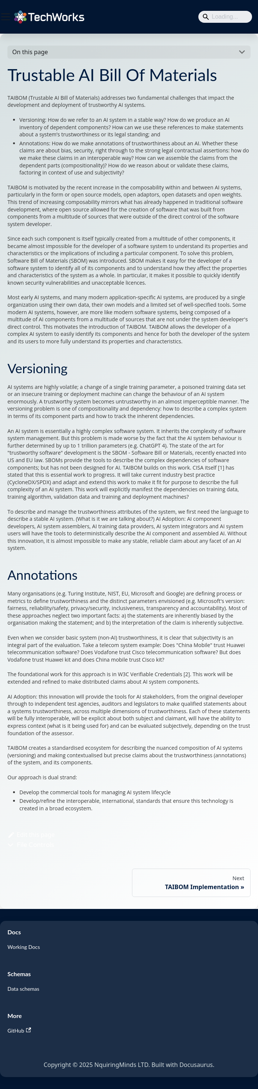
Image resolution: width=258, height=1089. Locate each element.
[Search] (225, 17)
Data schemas (23, 989)
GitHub (19, 1030)
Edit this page (31, 834)
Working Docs (23, 947)
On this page (30, 52)
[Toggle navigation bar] (5, 16)
